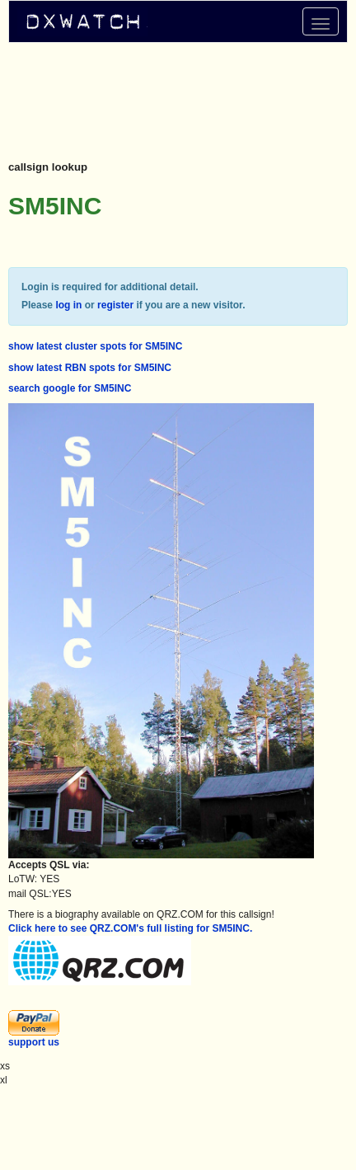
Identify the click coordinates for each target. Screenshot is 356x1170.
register (115, 305)
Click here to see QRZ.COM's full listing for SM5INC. (130, 928)
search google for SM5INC (69, 388)
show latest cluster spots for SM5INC (95, 346)
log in (68, 305)
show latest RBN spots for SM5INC (89, 368)
